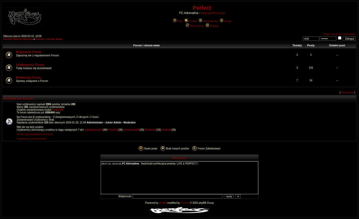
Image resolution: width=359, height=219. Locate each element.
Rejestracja (194, 25)
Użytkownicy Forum (30, 65)
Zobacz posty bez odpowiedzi (339, 34)
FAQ (177, 21)
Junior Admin (113, 122)
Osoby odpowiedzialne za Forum (35, 134)
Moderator (130, 122)
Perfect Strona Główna (18, 39)
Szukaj (191, 21)
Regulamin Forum (28, 52)
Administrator (95, 122)
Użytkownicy (208, 21)
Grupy (225, 21)
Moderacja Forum (28, 77)
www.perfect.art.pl (213, 13)
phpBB (163, 202)
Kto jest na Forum (18, 98)
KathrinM (57, 109)
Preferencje (347, 92)
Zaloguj (212, 25)
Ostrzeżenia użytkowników (31, 138)
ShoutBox (179, 157)
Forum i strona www (49, 39)
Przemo (185, 202)
